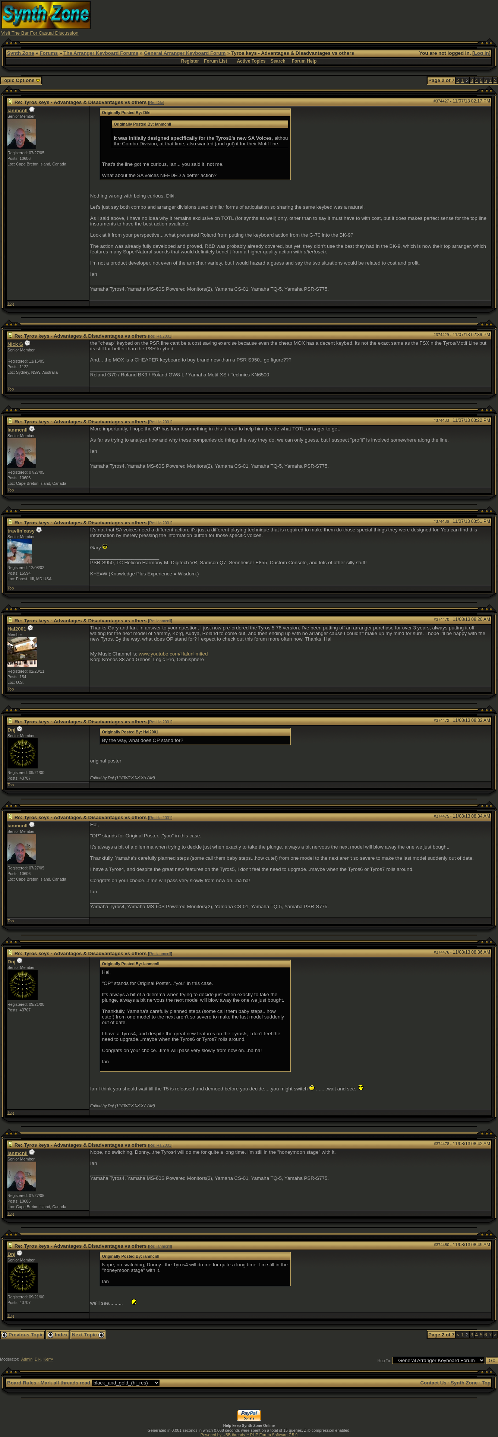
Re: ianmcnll (160, 621)
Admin (26, 1359)
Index (58, 1334)
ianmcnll (17, 110)
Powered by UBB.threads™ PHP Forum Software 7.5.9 (249, 1435)
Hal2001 (16, 629)
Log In (481, 53)
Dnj (11, 730)
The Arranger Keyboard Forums (100, 53)
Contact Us (433, 1383)
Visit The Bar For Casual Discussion (40, 33)
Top (10, 303)
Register (190, 61)
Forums (49, 53)
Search (278, 61)
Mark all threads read (65, 1383)
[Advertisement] (361, 18)
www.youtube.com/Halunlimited (173, 654)
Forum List (215, 61)
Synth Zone (20, 53)
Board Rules (22, 1383)
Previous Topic (22, 1334)
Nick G (15, 344)
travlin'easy (21, 531)
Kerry (48, 1359)
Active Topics (251, 61)
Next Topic (88, 1334)
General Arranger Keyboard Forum (185, 53)
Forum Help (304, 61)
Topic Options (21, 80)
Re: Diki (156, 102)
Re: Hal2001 (160, 336)
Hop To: (384, 1360)
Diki (38, 1359)
